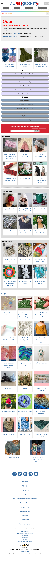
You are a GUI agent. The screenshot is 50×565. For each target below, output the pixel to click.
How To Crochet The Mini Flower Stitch (8, 339)
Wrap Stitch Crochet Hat (25, 364)
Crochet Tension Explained (41, 412)
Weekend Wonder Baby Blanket (40, 260)
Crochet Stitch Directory (25, 78)
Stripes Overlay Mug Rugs (40, 210)
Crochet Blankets (25, 100)
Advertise (25, 486)
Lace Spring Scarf (25, 259)
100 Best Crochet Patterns (25, 86)
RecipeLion (25, 537)
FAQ (25, 494)
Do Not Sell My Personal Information (25, 499)
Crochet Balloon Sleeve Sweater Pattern (9, 365)
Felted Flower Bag (25, 434)
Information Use (42, 128)
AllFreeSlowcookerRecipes (25, 541)
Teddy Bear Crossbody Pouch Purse (40, 180)
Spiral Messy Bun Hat (10, 210)
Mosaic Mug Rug (25, 178)
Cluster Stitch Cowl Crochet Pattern (25, 232)
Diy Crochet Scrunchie (25, 411)
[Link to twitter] (20, 474)
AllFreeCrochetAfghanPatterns (25, 533)
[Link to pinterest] (25, 474)
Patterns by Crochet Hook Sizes (25, 90)
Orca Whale (8, 388)
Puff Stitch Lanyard (41, 363)
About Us (25, 482)
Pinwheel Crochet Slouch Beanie (40, 232)
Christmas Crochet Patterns (25, 104)
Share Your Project (25, 511)
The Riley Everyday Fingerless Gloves (10, 179)
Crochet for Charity (25, 82)
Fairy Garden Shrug (13, 457)
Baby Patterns (25, 116)
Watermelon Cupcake (8, 411)
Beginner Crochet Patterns (25, 108)
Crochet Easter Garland (8, 314)
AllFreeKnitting (25, 531)
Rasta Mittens (10, 231)
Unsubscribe (25, 520)
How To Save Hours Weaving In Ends (25, 339)
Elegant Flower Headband (41, 389)
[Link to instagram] (30, 474)
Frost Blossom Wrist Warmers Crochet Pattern (37, 459)
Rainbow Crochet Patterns (25, 112)
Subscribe (25, 515)
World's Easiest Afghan (25, 65)
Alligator (25, 388)
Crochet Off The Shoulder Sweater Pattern (41, 340)
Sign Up (36, 130)
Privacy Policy (35, 128)
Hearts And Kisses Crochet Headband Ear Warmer (10, 156)
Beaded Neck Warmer (8, 434)
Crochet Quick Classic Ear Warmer (40, 155)
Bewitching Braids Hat (9, 260)
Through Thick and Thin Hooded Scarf (25, 210)
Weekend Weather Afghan (40, 282)
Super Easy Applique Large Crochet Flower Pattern (10, 283)
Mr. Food (25, 539)
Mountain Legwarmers (25, 155)
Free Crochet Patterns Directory (25, 74)
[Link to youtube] (36, 474)
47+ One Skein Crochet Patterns (9, 65)
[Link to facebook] (14, 474)
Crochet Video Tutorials (25, 94)
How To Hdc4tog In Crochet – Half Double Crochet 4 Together (25, 315)
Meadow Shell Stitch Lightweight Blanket (41, 65)
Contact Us (25, 490)
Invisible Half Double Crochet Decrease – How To (41, 315)
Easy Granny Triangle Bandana (41, 435)
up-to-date (17, 33)
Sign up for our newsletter (10, 36)
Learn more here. (25, 551)
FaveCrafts (25, 535)
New (3, 294)
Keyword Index (25, 503)
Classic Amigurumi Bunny (25, 282)
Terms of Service (25, 524)
